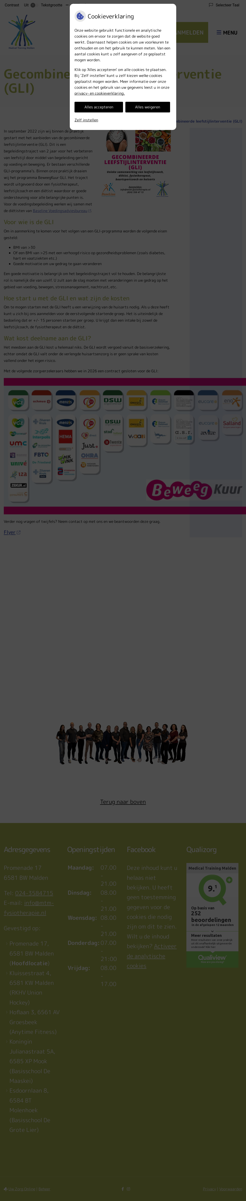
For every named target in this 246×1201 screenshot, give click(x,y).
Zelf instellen (86, 120)
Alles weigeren (147, 107)
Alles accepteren (98, 107)
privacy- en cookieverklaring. (100, 93)
